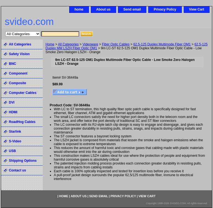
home (79, 9)
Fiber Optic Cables (116, 44)
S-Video (15, 141)
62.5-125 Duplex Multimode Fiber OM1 (162, 44)
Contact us (17, 170)
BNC (12, 64)
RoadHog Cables (22, 122)
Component (18, 73)
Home (49, 44)
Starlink (15, 131)
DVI (11, 102)
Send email (132, 9)
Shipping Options (23, 161)
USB (12, 151)
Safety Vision (19, 54)
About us (103, 9)
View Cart (196, 9)
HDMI (13, 112)
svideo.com (29, 21)
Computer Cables (22, 93)
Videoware (90, 44)
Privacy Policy (165, 9)
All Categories (68, 44)
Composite (17, 83)
